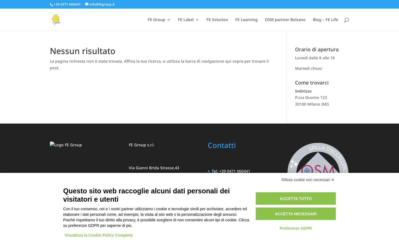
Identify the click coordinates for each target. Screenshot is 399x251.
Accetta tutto (296, 198)
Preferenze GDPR (296, 228)
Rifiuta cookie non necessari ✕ (308, 180)
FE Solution (217, 20)
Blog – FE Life (325, 20)
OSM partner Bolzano (285, 20)
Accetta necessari (296, 214)
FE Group (156, 20)
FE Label (186, 20)
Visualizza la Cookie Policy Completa (99, 235)
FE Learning (246, 20)
